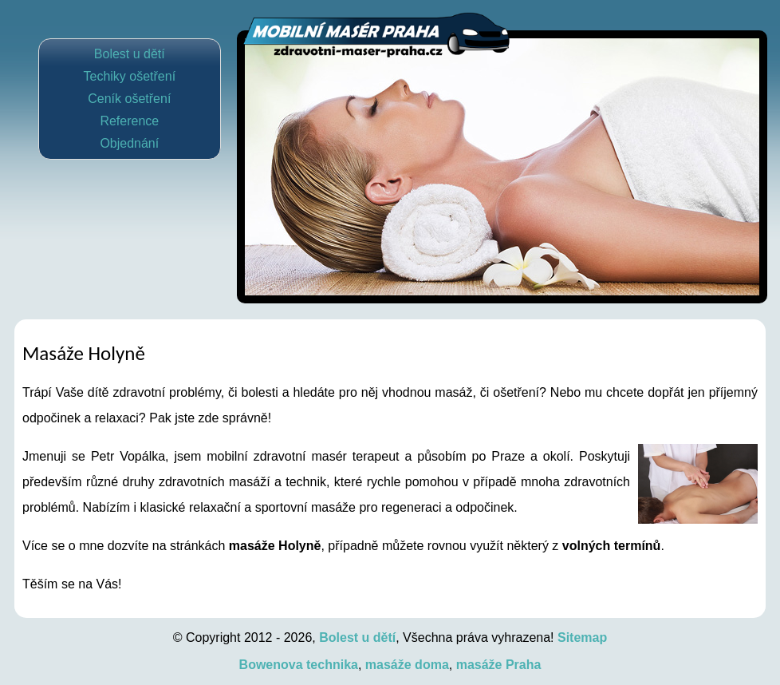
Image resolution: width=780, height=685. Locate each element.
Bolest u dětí (129, 54)
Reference (129, 121)
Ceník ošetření (129, 98)
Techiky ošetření (129, 76)
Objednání (129, 143)
